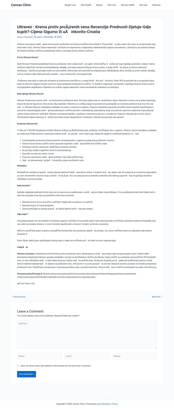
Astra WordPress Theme (107, 404)
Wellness (157, 5)
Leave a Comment (25, 37)
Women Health (130, 5)
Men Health (91, 5)
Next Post (157, 297)
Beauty (104, 5)
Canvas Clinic (21, 5)
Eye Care (145, 5)
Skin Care (115, 5)
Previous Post (18, 297)
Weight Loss (76, 5)
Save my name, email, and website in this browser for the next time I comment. (56, 368)
